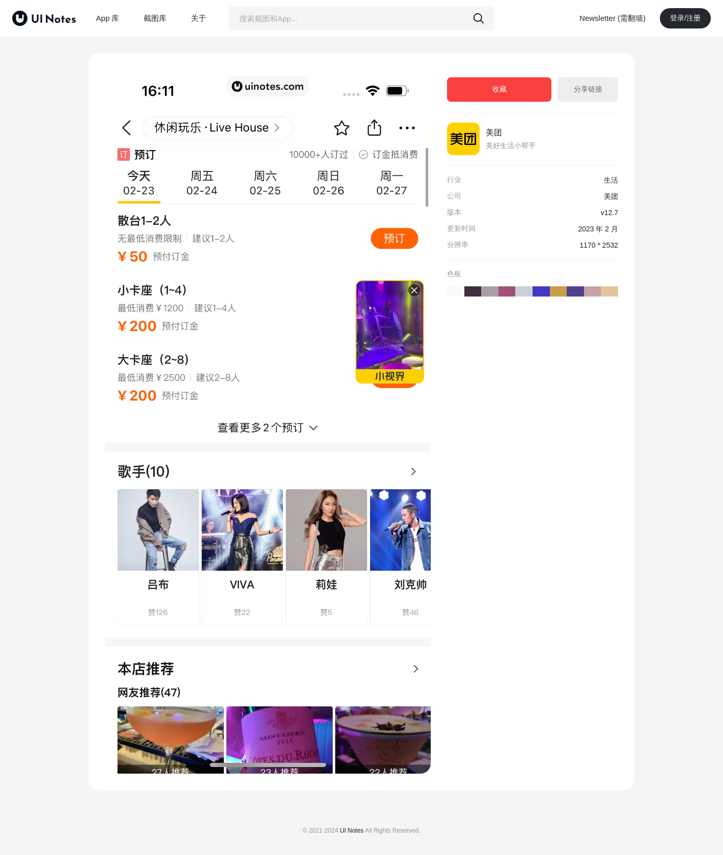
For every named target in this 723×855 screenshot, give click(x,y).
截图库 (155, 18)
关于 (198, 18)
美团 (494, 132)
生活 (611, 180)
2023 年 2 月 (598, 229)
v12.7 (609, 213)
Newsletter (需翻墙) (612, 18)
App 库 (108, 18)
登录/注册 (685, 18)
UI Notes (352, 830)
